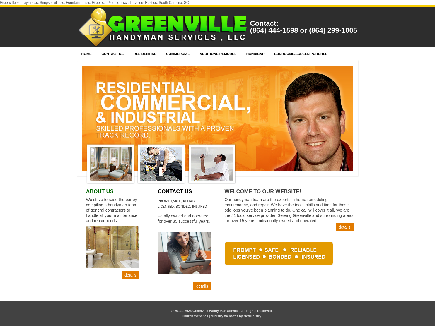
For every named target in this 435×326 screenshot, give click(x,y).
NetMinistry (252, 316)
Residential (145, 54)
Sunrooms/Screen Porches (300, 54)
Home (86, 54)
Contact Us (112, 54)
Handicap (255, 54)
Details (130, 275)
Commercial (178, 54)
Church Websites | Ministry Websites (210, 316)
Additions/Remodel (217, 54)
